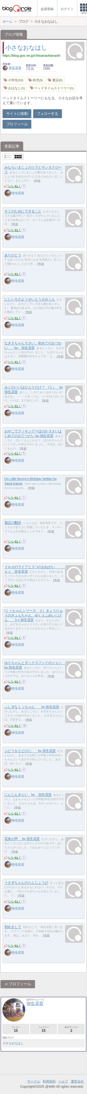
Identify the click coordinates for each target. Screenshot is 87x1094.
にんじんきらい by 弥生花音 (28, 795)
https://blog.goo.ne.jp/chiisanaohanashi (31, 55)
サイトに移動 (17, 114)
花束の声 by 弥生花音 (22, 839)
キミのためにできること (23, 211)
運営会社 (77, 1081)
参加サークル (71, 1029)
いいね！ (14, 186)
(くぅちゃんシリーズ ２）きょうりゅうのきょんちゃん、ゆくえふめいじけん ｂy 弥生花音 (33, 615)
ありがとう (12, 255)
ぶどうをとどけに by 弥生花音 (30, 751)
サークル (33, 1081)
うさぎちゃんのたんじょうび (26, 883)
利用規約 (49, 1081)
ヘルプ (63, 1081)
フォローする (47, 114)
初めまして (12, 927)
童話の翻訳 (12, 523)
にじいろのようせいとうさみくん (29, 299)
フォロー (15, 1029)
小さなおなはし (26, 47)
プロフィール (17, 124)
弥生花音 (12, 68)
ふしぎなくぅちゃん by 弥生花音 (31, 707)
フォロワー (43, 1029)
